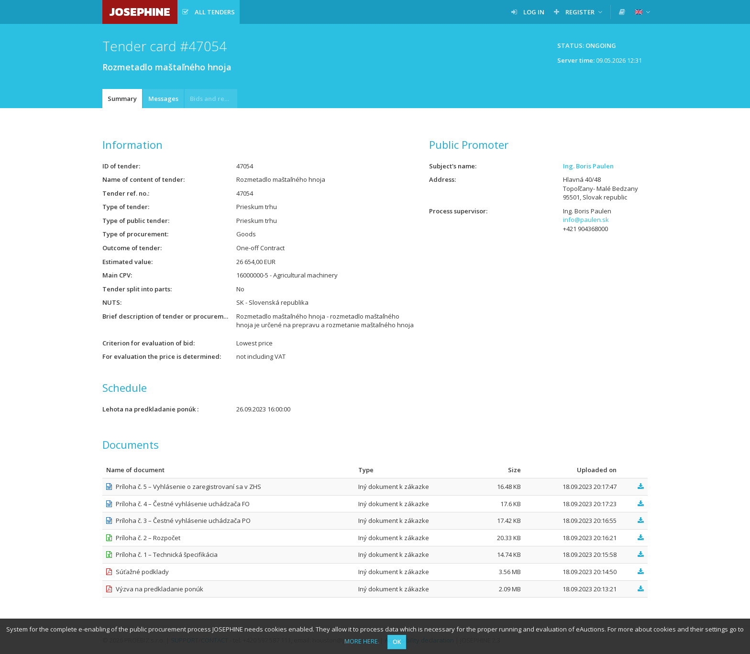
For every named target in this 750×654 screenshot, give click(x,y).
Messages (163, 98)
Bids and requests (213, 98)
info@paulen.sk (586, 219)
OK (397, 642)
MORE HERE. (361, 641)
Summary (122, 98)
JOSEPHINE (140, 11)
